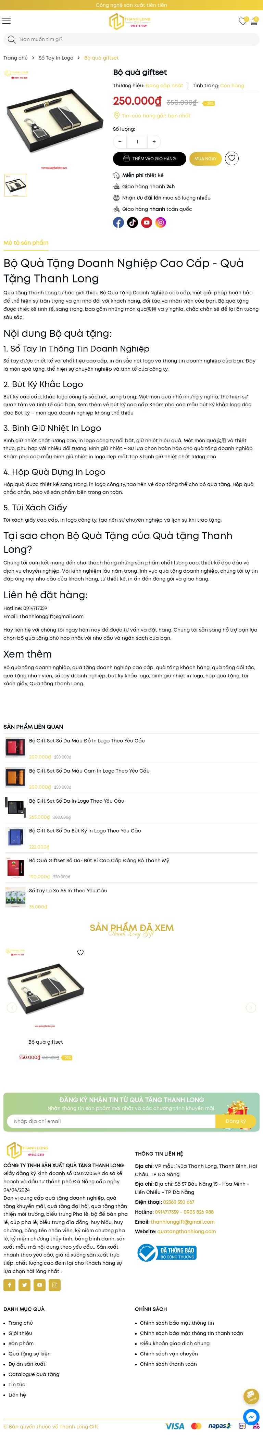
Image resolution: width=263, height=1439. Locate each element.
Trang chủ (21, 1323)
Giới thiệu (20, 1333)
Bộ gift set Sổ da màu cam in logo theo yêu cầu (89, 770)
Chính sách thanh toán (168, 1364)
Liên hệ (17, 1394)
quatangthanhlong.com (186, 1231)
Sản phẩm (21, 1343)
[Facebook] (9, 1285)
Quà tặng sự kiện (30, 1353)
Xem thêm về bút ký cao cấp (112, 404)
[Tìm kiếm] (11, 39)
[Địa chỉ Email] (131, 1121)
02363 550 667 (178, 1202)
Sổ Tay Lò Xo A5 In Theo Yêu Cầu (68, 890)
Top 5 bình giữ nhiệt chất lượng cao (172, 456)
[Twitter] (24, 1285)
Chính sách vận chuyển (169, 1353)
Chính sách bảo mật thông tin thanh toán (191, 1333)
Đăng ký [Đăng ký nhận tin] (236, 1121)
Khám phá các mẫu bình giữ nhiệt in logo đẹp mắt (65, 456)
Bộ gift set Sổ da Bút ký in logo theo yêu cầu (85, 830)
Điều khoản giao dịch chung (175, 1343)
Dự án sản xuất (27, 1364)
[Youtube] (40, 1285)
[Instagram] (55, 1285)
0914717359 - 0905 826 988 (184, 1212)
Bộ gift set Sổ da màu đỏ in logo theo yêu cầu (87, 740)
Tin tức (17, 1384)
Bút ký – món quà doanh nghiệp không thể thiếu (74, 412)
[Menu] (6, 20)
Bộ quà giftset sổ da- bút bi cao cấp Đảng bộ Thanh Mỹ (99, 860)
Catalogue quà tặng (34, 1374)
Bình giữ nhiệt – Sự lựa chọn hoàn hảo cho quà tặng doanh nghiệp (171, 448)
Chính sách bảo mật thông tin (177, 1323)
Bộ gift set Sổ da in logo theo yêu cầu (76, 801)
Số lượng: (124, 129)
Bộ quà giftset (45, 1042)
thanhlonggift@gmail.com (182, 1222)
